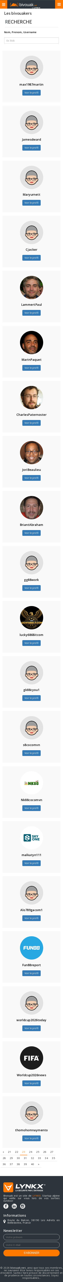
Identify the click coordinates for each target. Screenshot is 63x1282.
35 (53, 1146)
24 (30, 1140)
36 (4, 1152)
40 (32, 1152)
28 (4, 1146)
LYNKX (37, 1195)
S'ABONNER (31, 1252)
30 (18, 1146)
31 (25, 1146)
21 (9, 1140)
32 (32, 1146)
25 (37, 1140)
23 (23, 1140)
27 (51, 1140)
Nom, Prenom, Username (20, 32)
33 (39, 1146)
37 (11, 1152)
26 (44, 1140)
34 (46, 1146)
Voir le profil (31, 92)
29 (11, 1146)
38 (18, 1152)
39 (25, 1152)
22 (16, 1140)
